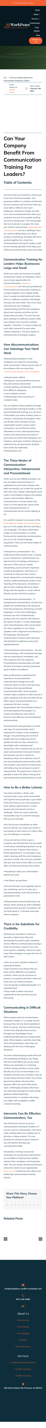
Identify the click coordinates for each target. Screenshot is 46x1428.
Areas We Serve (23, 1346)
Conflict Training (23, 1375)
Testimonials (23, 1326)
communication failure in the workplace (21, 371)
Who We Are (23, 1320)
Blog (5, 78)
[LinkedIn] (19, 1205)
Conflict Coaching (23, 1369)
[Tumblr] (26, 1205)
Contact (23, 1340)
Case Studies (23, 1333)
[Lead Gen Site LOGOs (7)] (23, 1269)
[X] (11, 1205)
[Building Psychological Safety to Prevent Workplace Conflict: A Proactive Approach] (23, 1225)
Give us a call (10, 1171)
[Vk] (34, 1205)
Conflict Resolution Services (23, 1362)
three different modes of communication (22, 523)
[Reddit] (15, 1205)
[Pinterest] (30, 1205)
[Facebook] (7, 1205)
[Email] (37, 1205)
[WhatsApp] (22, 1205)
